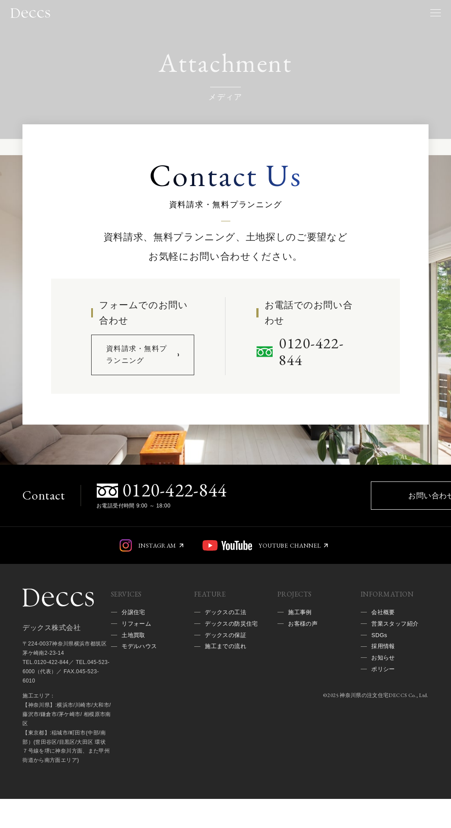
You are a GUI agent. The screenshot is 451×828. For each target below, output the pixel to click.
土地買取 (134, 667)
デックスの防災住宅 (230, 661)
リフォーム (137, 654)
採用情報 (384, 679)
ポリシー (384, 704)
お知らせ (384, 692)
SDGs (379, 667)
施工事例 (301, 641)
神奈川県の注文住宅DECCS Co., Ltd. (383, 731)
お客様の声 (304, 654)
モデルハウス (141, 679)
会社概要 (384, 641)
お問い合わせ (329, 519)
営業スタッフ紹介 (396, 654)
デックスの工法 (227, 641)
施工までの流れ (227, 692)
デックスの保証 (227, 679)
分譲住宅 (134, 641)
